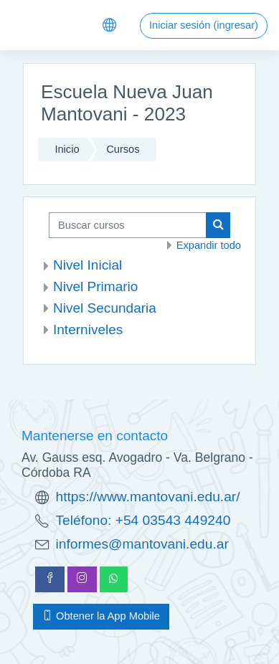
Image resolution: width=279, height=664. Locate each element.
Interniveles (88, 329)
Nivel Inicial (87, 264)
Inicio (67, 149)
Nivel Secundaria (104, 308)
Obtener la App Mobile (101, 616)
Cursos (122, 149)
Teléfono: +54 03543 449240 (143, 520)
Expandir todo (208, 245)
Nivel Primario (95, 286)
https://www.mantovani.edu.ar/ (148, 496)
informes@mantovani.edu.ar (142, 543)
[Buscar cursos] (128, 225)
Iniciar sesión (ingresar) (203, 25)
